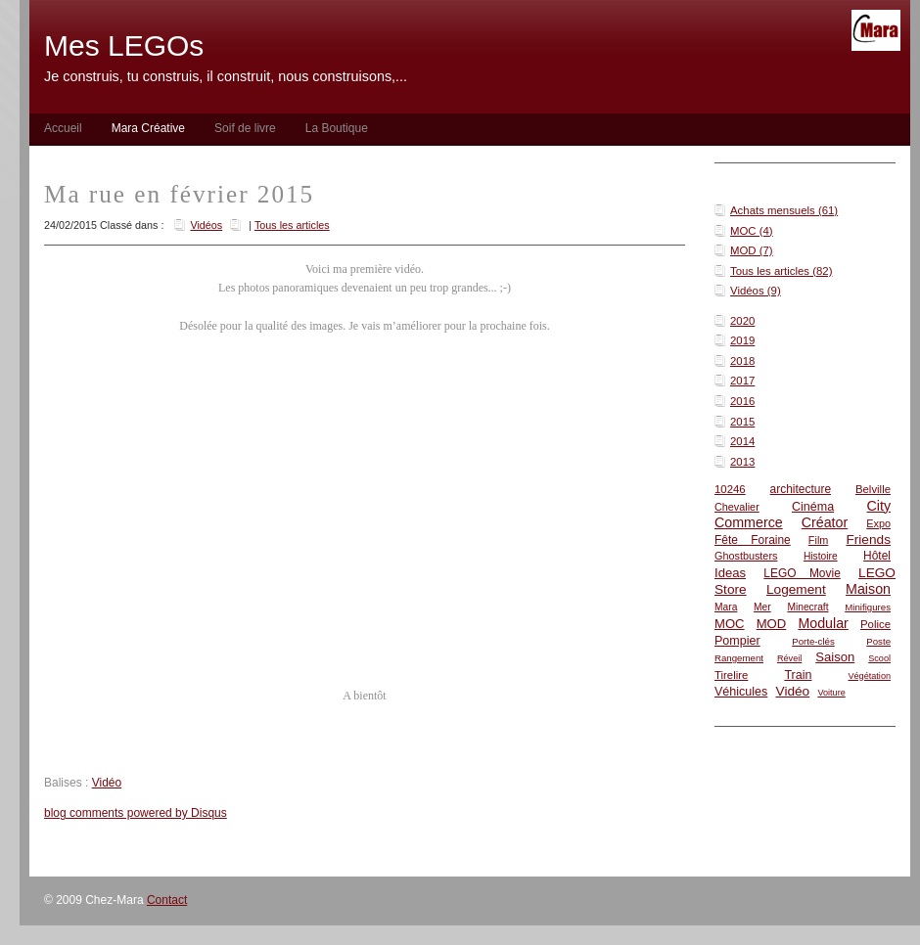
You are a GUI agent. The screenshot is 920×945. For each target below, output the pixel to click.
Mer (762, 607)
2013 (742, 462)
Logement (796, 589)
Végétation (869, 676)
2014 (742, 441)
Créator (825, 522)
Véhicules (740, 691)
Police (875, 624)
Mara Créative (148, 128)
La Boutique (336, 128)
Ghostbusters (745, 556)
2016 (742, 401)
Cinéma (813, 507)
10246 (730, 489)
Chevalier (736, 507)
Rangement (738, 657)
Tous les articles (292, 225)
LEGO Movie (802, 573)
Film (818, 540)
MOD (772, 623)
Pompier (737, 641)
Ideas (730, 572)
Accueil (63, 128)
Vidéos (206, 225)
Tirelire (731, 675)
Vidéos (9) (755, 290)
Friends (868, 539)
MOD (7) (751, 250)
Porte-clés (813, 641)
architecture (800, 489)
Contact (167, 900)
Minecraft (807, 607)
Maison (868, 589)
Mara (725, 607)
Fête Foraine (752, 540)
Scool (879, 658)
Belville (873, 489)
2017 (742, 380)
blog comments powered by (135, 813)
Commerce (748, 522)
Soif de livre (245, 128)
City (878, 506)
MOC (729, 623)
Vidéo (793, 691)
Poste (878, 641)
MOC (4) (751, 231)
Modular (823, 623)
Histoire (821, 556)
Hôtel (877, 555)
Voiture (831, 693)
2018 (742, 361)
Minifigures (868, 607)
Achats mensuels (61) (784, 210)
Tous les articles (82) (781, 271)
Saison (834, 657)
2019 (742, 340)
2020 (742, 321)
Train (797, 675)
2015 (742, 422)
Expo (878, 523)
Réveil (789, 658)
